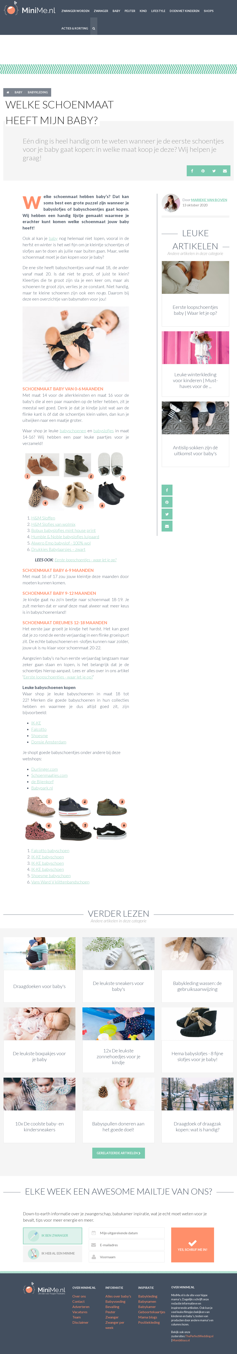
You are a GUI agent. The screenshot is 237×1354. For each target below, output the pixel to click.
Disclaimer (80, 1322)
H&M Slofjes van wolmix (53, 524)
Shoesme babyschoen (51, 875)
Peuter (130, 11)
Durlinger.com (44, 769)
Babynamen (147, 1301)
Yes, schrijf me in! (193, 1244)
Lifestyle (158, 11)
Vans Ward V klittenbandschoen (60, 881)
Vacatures (79, 1312)
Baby (116, 11)
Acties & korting (74, 28)
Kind (143, 11)
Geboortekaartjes (151, 1312)
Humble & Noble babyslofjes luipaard (65, 536)
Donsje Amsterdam (48, 741)
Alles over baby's (118, 1296)
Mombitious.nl (181, 1340)
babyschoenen (73, 430)
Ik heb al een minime (51, 1254)
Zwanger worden (75, 11)
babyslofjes (103, 430)
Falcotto (39, 729)
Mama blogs (147, 1317)
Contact (78, 1301)
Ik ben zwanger (48, 1236)
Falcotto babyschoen (50, 850)
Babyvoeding (115, 1301)
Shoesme (39, 735)
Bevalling (112, 1306)
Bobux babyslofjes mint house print (63, 530)
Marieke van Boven (209, 200)
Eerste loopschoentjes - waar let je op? (86, 559)
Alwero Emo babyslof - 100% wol (61, 542)
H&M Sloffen (43, 517)
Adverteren (80, 1306)
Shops (209, 11)
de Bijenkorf (42, 781)
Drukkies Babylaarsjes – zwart (58, 549)
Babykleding (38, 92)
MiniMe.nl (29, 8)
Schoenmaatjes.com (49, 775)
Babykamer (147, 1306)
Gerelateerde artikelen (119, 1153)
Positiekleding (149, 1322)
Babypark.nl (42, 787)
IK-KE (36, 722)
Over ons (79, 1296)
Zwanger (101, 11)
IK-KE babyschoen (47, 856)
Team (76, 1317)
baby (53, 238)
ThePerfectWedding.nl (199, 1336)
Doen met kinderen (184, 11)
